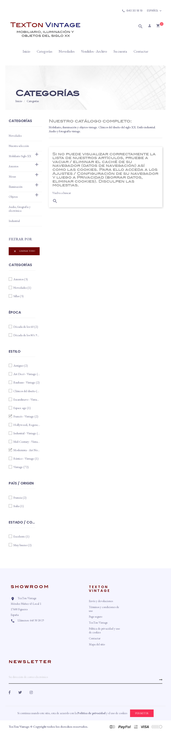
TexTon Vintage (98, 622)
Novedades (15, 136)
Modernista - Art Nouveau (26, 450)
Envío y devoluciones (101, 601)
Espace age (22, 408)
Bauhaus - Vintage (26, 382)
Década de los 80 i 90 (26, 335)
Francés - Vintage (25, 416)
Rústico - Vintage (26, 458)
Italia (18, 506)
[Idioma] (154, 11)
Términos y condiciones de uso (104, 609)
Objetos (13, 197)
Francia (19, 498)
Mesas (12, 176)
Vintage (21, 467)
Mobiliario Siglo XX (20, 156)
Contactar (94, 638)
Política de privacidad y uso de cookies (104, 630)
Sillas (18, 296)
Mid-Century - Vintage (26, 442)
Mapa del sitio (97, 644)
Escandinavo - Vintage (26, 399)
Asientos (13, 166)
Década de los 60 (25, 327)
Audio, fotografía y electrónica (20, 209)
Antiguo (20, 365)
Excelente (21, 536)
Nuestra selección (19, 146)
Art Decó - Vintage (26, 374)
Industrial (14, 221)
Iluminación (15, 187)
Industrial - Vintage (26, 433)
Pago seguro (95, 616)
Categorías (20, 121)
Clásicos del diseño (26, 391)
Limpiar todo (24, 251)
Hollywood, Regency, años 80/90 (26, 425)
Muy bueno (22, 545)
